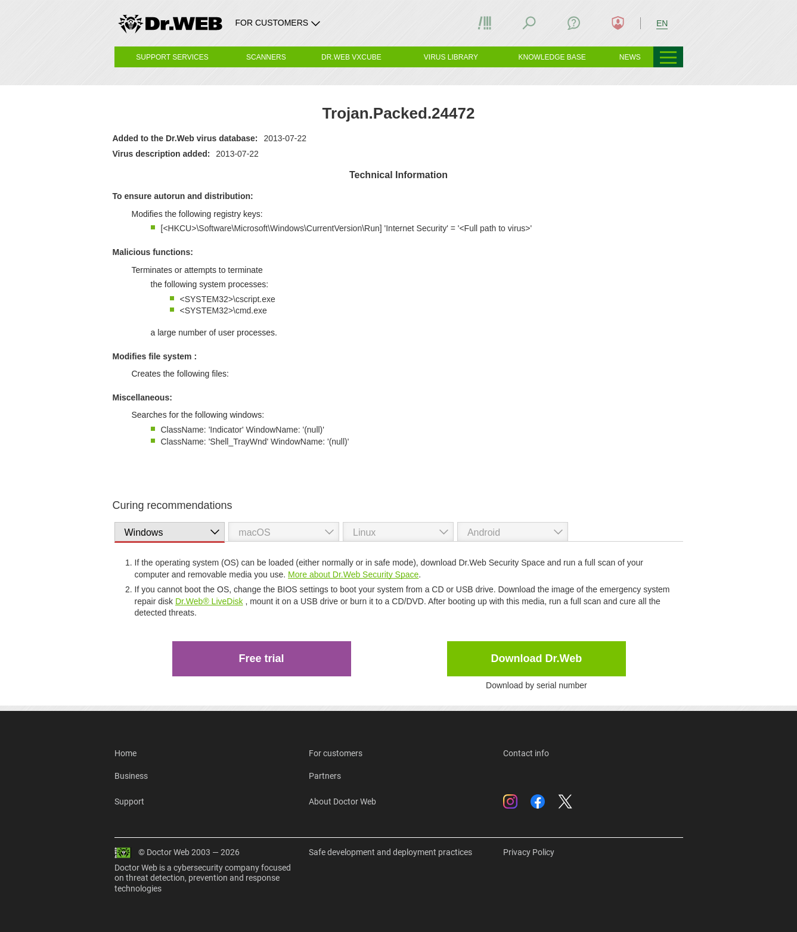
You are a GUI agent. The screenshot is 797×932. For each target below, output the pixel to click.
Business (131, 776)
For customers (335, 753)
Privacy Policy (528, 852)
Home (125, 753)
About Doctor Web (342, 801)
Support (129, 801)
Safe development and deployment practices (390, 852)
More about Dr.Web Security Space (353, 574)
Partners (325, 776)
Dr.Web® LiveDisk (209, 601)
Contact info (526, 753)
